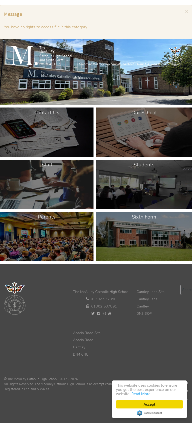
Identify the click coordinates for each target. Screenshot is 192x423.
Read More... (143, 393)
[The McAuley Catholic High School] (96, 56)
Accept (149, 404)
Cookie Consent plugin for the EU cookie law (149, 413)
